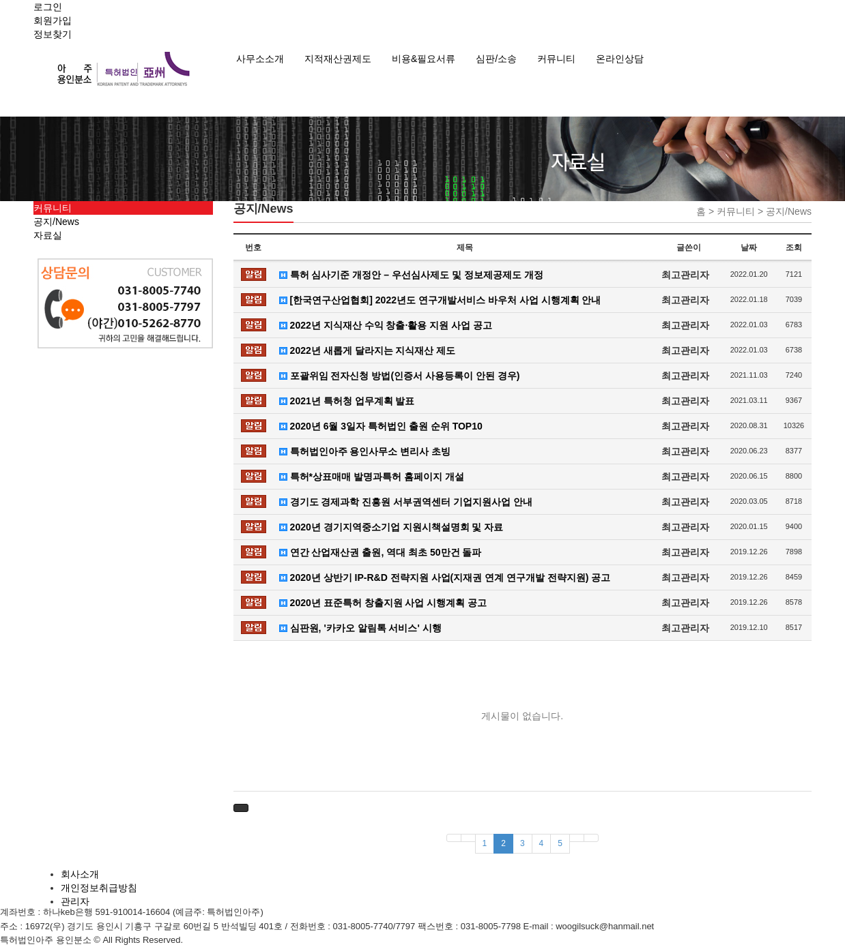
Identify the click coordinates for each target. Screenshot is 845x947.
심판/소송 (496, 58)
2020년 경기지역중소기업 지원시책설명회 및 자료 (391, 527)
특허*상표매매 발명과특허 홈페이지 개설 (371, 476)
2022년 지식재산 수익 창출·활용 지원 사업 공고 (385, 325)
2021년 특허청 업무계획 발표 (347, 400)
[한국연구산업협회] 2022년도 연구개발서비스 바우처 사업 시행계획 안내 (440, 300)
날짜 (749, 247)
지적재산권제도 (337, 58)
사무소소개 (260, 58)
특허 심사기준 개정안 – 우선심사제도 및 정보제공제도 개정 (411, 274)
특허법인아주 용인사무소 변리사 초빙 (365, 451)
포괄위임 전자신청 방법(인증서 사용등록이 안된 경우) (399, 375)
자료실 (47, 235)
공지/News (56, 221)
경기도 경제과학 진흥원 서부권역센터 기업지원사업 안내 (405, 501)
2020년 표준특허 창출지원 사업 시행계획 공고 (383, 602)
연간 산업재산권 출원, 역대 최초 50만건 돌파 (380, 552)
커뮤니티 (556, 58)
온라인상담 (620, 58)
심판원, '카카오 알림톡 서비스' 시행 (360, 627)
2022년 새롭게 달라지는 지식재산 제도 (367, 350)
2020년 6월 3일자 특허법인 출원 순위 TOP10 (381, 426)
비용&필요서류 (423, 58)
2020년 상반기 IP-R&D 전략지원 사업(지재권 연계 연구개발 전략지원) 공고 (445, 577)
